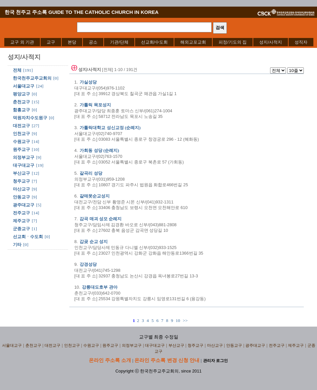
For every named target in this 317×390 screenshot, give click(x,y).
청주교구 (21, 181)
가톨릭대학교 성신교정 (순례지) (110, 127)
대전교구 (21, 125)
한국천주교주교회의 (32, 78)
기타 (17, 244)
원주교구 (21, 149)
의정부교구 (23, 157)
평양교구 (21, 93)
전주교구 (21, 212)
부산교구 (21, 173)
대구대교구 (23, 165)
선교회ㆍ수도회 (28, 236)
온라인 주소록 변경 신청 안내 (166, 360)
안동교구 (21, 197)
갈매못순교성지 (95, 196)
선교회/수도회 (154, 42)
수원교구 (21, 141)
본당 (72, 42)
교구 (51, 42)
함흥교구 (21, 109)
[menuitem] (22, 42)
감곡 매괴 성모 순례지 (101, 218)
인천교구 (21, 133)
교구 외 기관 (22, 42)
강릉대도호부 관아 (99, 287)
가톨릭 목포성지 (95, 104)
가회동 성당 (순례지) (99, 150)
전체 (17, 70)
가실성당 (88, 82)
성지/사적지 (270, 42)
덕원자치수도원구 (30, 117)
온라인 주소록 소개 (110, 360)
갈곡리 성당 (91, 173)
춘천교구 (21, 101)
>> (185, 320)
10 (178, 320)
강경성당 (88, 264)
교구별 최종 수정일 (158, 337)
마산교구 (21, 189)
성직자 (301, 42)
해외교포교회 (193, 42)
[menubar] (159, 42)
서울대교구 (23, 86)
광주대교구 (23, 204)
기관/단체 (119, 42)
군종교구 (21, 228)
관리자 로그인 (215, 360)
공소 (93, 42)
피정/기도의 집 (233, 42)
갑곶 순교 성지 (94, 241)
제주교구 (21, 220)
